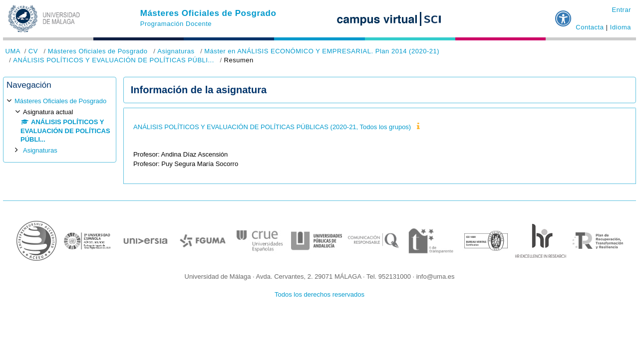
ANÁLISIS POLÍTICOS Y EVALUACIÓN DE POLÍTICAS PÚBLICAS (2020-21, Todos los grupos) (272, 127)
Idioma (620, 27)
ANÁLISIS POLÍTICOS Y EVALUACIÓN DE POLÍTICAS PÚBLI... (113, 60)
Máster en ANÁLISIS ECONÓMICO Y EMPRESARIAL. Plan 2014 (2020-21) (321, 51)
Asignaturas (175, 51)
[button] (563, 14)
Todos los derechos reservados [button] (319, 294)
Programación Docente (176, 23)
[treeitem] (59, 125)
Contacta (590, 27)
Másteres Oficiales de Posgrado (208, 13)
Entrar (621, 9)
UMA (12, 51)
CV (33, 51)
